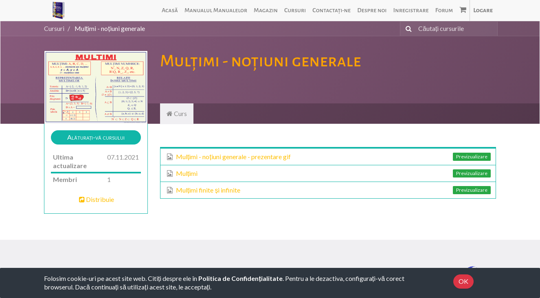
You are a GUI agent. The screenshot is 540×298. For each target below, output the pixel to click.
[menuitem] (169, 10)
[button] (96, 137)
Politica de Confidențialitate (240, 278)
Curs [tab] (177, 113)
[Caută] (407, 29)
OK (463, 281)
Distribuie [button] (96, 199)
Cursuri (54, 28)
